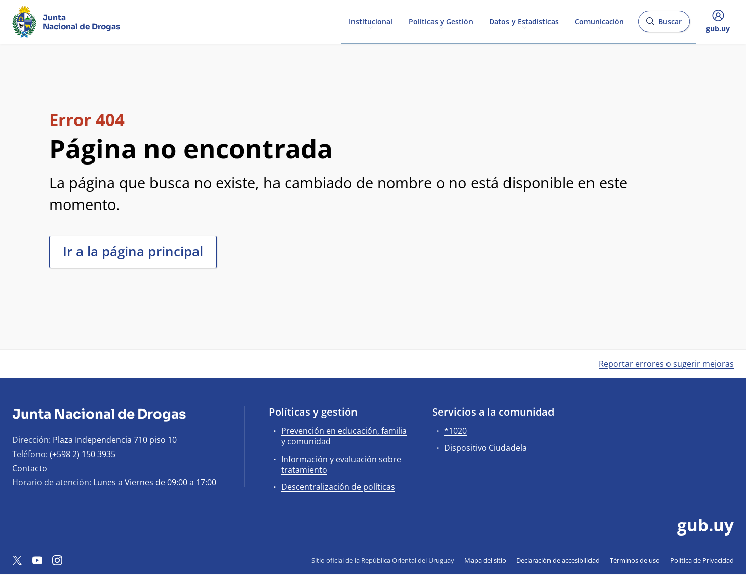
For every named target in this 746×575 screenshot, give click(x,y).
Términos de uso (635, 560)
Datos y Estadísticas (524, 21)
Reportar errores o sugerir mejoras (666, 363)
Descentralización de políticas (338, 486)
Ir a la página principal (133, 251)
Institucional (370, 21)
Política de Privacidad (702, 560)
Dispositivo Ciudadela (485, 448)
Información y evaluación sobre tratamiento (341, 464)
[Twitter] (17, 560)
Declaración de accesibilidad (558, 560)
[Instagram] (57, 560)
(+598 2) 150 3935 (82, 454)
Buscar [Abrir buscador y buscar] (664, 24)
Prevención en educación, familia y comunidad (344, 436)
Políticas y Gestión (441, 21)
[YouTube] (37, 560)
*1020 (455, 430)
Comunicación (599, 21)
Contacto (29, 468)
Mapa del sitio (485, 560)
